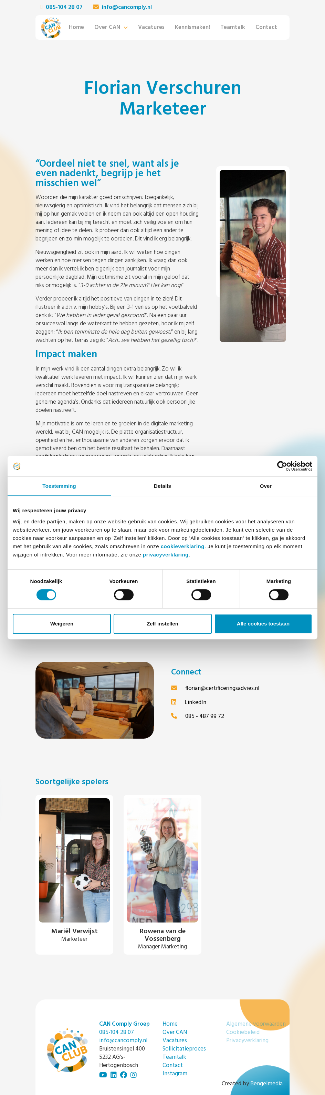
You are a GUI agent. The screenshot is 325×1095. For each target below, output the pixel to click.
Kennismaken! (192, 27)
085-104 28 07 (62, 7)
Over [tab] (266, 486)
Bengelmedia (266, 1083)
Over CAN (107, 27)
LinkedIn (188, 702)
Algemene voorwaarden (256, 1024)
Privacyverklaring (247, 1040)
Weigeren (61, 624)
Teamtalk (232, 27)
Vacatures (151, 27)
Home (76, 27)
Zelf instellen (162, 624)
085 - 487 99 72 (197, 716)
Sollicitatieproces (184, 1049)
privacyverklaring (166, 555)
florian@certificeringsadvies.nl (215, 688)
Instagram (174, 1073)
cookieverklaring (183, 546)
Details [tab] (162, 486)
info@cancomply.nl (122, 7)
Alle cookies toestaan (263, 624)
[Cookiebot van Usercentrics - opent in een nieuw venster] (282, 466)
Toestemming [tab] (59, 486)
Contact (266, 27)
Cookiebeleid (243, 1032)
